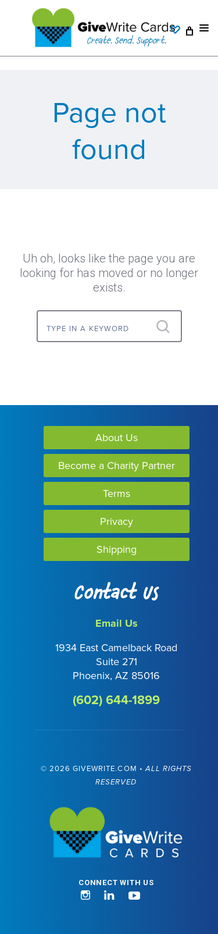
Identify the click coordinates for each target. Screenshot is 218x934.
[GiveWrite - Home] (116, 833)
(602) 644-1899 (116, 700)
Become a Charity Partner (116, 465)
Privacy (116, 521)
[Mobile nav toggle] (204, 28)
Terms (116, 493)
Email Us (116, 623)
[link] (57, 889)
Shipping (117, 549)
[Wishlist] (178, 24)
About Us (116, 437)
